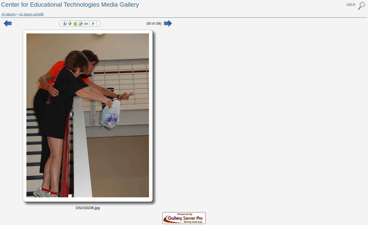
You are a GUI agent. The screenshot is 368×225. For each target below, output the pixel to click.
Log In (351, 4)
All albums (9, 14)
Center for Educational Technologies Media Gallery (70, 4)
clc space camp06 (31, 14)
